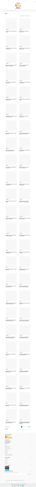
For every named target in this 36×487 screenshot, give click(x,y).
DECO (20, 182)
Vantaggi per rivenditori (7, 446)
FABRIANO (7, 29)
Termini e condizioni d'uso (8, 448)
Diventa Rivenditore (7, 447)
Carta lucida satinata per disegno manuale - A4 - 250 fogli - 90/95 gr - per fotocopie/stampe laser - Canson (24, 423)
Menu (8, 0)
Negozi (6, 445)
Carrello (6, 462)
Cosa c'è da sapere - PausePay (8, 455)
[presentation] (10, 477)
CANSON (7, 80)
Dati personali (6, 458)
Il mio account (6, 463)
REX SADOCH (21, 216)
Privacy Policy (6, 449)
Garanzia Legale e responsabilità (8, 454)
